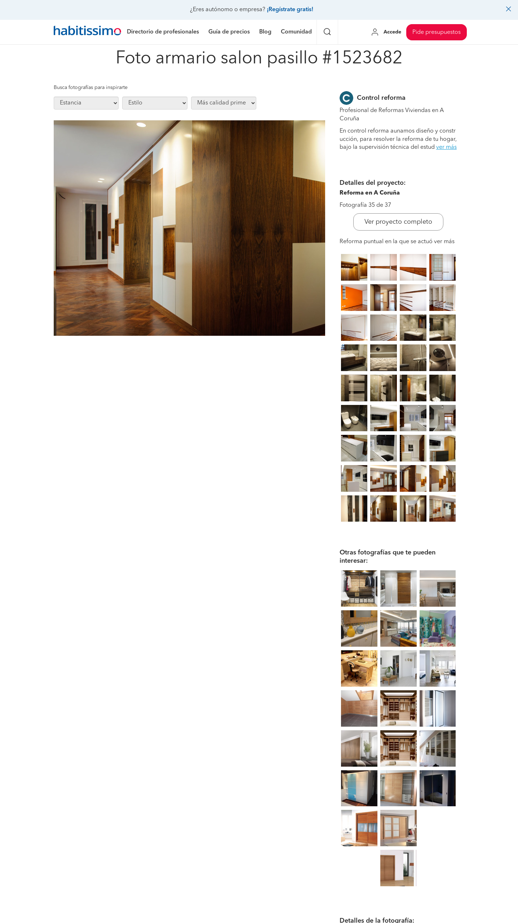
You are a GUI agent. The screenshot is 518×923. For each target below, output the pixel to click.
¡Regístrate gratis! (290, 10)
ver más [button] (446, 147)
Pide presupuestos (436, 32)
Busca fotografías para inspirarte (91, 87)
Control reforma (381, 98)
